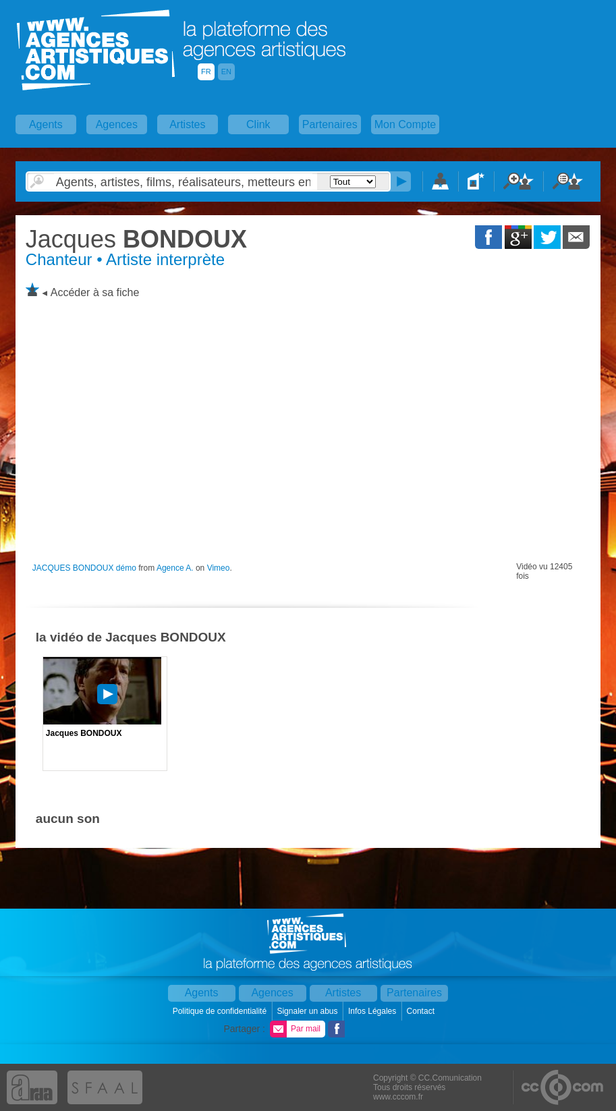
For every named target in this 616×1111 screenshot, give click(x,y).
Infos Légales (373, 1011)
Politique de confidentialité (221, 1011)
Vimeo (218, 568)
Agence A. (175, 568)
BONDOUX (136, 239)
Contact (422, 1011)
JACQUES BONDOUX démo (84, 568)
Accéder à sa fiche (95, 292)
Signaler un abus (308, 1011)
